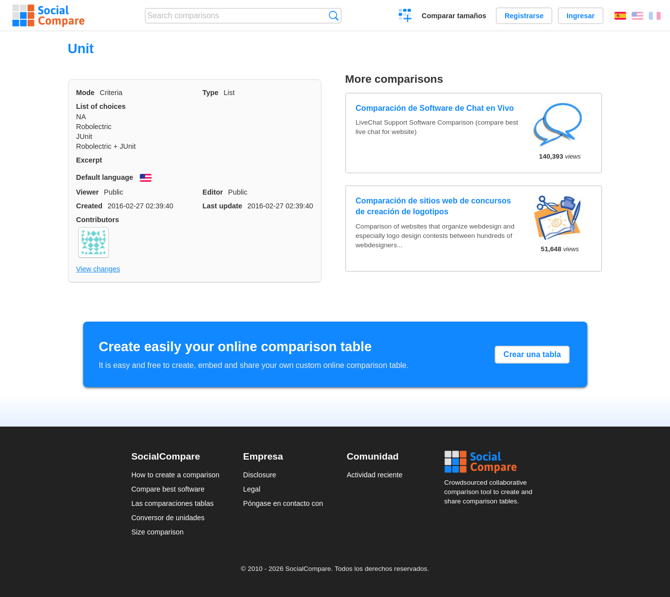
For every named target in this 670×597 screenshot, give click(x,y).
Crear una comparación (405, 16)
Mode (85, 93)
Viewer (87, 192)
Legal (251, 489)
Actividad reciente (375, 475)
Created (89, 206)
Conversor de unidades (168, 518)
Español (620, 16)
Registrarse (524, 16)
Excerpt (89, 160)
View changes (98, 269)
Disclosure (259, 475)
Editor (212, 192)
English (637, 16)
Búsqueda (333, 15)
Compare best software (168, 489)
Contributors (97, 220)
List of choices (101, 106)
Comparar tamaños (454, 16)
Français (655, 16)
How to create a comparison (175, 475)
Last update (222, 206)
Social (491, 462)
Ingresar (581, 16)
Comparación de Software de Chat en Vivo (434, 108)
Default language (104, 177)
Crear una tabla (532, 354)
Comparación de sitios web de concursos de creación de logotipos (433, 206)
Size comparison (157, 532)
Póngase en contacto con (283, 503)
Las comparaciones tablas (172, 503)
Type (210, 93)
